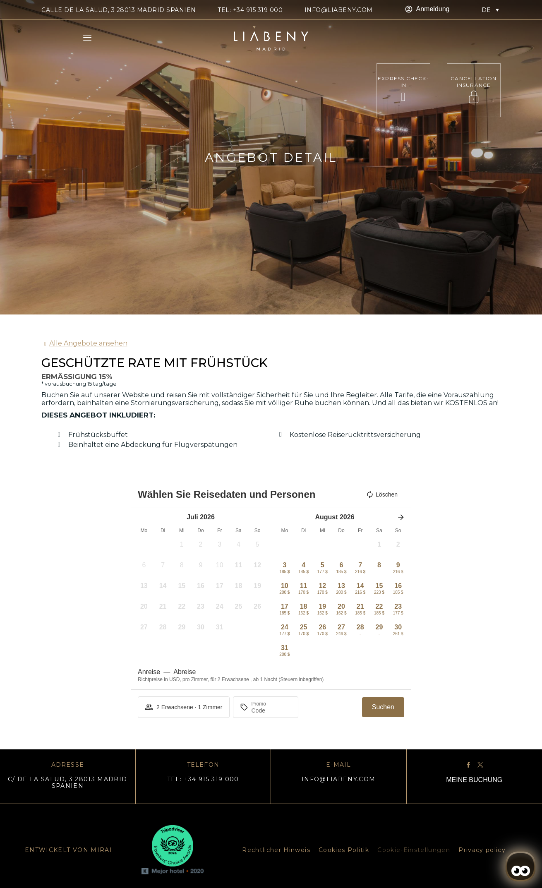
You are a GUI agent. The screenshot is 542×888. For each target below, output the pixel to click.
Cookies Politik (344, 850)
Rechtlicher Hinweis (276, 850)
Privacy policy (482, 850)
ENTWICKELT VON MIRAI (68, 850)
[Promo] (271, 710)
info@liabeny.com (339, 10)
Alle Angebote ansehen (88, 343)
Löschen (382, 494)
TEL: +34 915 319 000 (250, 10)
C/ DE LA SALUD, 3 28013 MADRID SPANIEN (67, 782)
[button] (181, 547)
